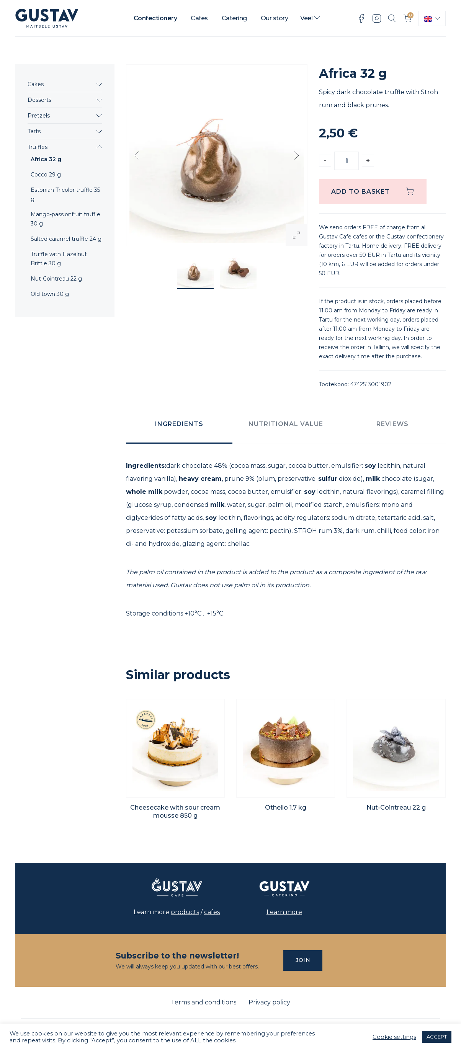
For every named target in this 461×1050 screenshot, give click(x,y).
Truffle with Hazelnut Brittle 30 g (59, 259)
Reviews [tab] (392, 424)
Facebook (361, 18)
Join (303, 960)
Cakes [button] (36, 84)
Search (392, 18)
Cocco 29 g (46, 174)
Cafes (199, 18)
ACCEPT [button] (437, 1037)
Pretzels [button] (39, 115)
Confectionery (155, 18)
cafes (212, 912)
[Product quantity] (346, 161)
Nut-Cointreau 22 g (56, 278)
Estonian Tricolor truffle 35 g (65, 194)
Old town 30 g (50, 294)
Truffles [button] (37, 147)
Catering (234, 18)
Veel (306, 18)
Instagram (376, 18)
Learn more (284, 912)
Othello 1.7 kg (285, 807)
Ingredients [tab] (179, 424)
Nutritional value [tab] (285, 424)
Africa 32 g (46, 159)
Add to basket (360, 191)
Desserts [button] (39, 99)
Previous (137, 155)
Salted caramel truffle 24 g (66, 238)
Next (296, 155)
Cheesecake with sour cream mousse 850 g (175, 811)
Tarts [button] (34, 131)
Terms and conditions (203, 1002)
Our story (274, 18)
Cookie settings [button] (394, 1037)
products (185, 912)
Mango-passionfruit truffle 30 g (65, 219)
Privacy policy (269, 1002)
